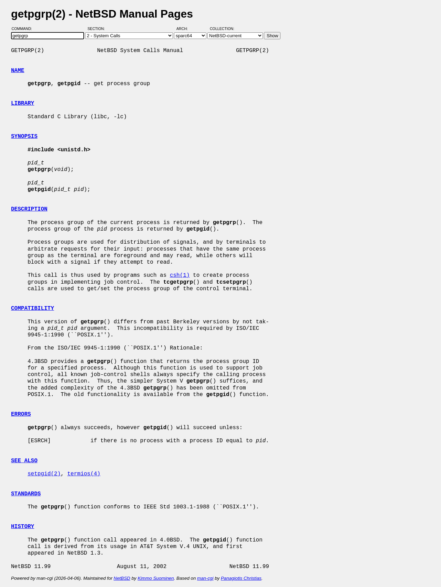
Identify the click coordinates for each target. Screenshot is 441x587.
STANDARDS (26, 494)
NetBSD (122, 578)
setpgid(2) (44, 474)
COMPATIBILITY (32, 308)
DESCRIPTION (29, 209)
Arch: (185, 29)
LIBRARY (22, 103)
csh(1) (180, 275)
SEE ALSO (24, 461)
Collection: (222, 29)
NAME (17, 70)
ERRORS (21, 414)
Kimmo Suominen (155, 578)
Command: (24, 29)
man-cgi (205, 578)
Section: (98, 29)
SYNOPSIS (24, 136)
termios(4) (83, 474)
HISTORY (22, 526)
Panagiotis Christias (241, 578)
